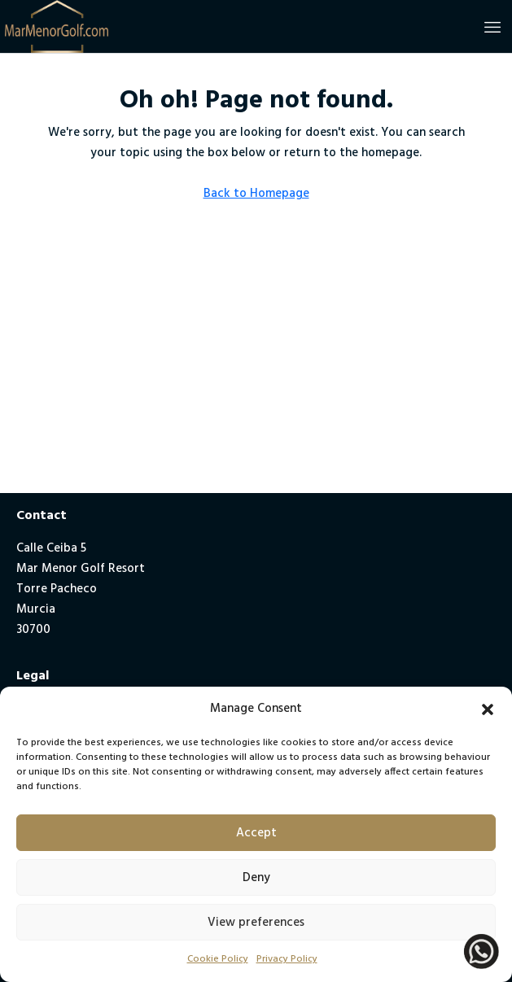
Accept (256, 833)
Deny (256, 878)
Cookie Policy (217, 959)
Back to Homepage (256, 193)
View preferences (256, 922)
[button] (487, 709)
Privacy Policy (286, 959)
